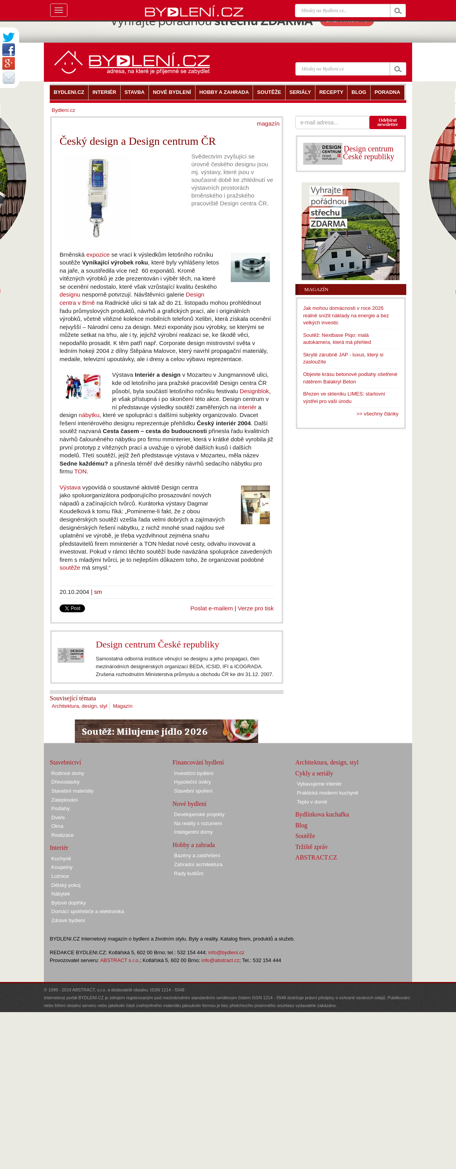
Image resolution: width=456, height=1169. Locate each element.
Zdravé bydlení (68, 920)
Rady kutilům (188, 873)
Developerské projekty (199, 814)
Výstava (70, 487)
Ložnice (60, 876)
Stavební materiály (72, 791)
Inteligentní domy (193, 832)
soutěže (70, 567)
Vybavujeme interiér (319, 784)
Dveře (58, 817)
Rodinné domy (67, 773)
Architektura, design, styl (79, 706)
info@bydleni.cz (226, 952)
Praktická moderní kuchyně (327, 793)
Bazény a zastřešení (197, 855)
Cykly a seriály (314, 773)
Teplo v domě (312, 802)
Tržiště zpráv (311, 846)
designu (70, 294)
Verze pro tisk (256, 608)
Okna (57, 826)
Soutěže (305, 836)
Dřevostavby (65, 782)
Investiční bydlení (193, 773)
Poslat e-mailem (211, 608)
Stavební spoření (193, 791)
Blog (301, 825)
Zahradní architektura (198, 864)
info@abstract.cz (220, 960)
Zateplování (64, 800)
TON (80, 471)
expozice (98, 254)
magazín (268, 123)
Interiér (59, 847)
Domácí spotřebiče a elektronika (87, 911)
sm (98, 591)
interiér (247, 407)
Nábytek (60, 894)
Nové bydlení (189, 803)
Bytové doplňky (68, 903)
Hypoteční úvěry (192, 782)
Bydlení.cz (63, 110)
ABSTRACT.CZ (316, 857)
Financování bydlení (198, 762)
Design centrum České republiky (157, 644)
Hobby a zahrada (193, 845)
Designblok (254, 391)
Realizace (62, 835)
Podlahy (60, 808)
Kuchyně (61, 858)
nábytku (89, 415)
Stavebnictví (65, 762)
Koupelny (61, 867)
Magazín (122, 706)
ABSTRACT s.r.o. (120, 960)
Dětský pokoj (65, 885)
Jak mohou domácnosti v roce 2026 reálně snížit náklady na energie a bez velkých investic (346, 315)
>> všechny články (377, 414)
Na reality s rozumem (198, 823)
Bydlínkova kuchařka (322, 814)
